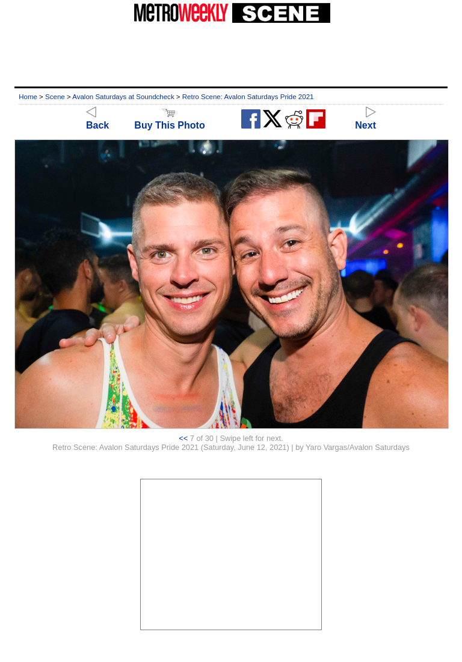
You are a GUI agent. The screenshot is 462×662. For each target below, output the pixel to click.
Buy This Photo (169, 119)
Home (28, 96)
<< (183, 438)
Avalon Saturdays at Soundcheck (123, 96)
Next (365, 119)
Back (97, 119)
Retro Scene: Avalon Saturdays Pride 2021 (248, 96)
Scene (55, 96)
